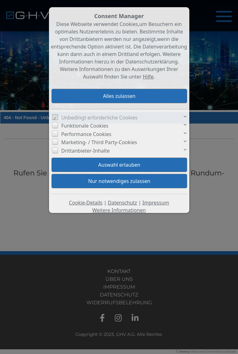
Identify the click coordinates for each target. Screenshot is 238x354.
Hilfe (148, 76)
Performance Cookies (86, 134)
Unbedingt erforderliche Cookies (99, 117)
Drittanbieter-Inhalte (85, 150)
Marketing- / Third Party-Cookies (99, 142)
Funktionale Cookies (84, 125)
